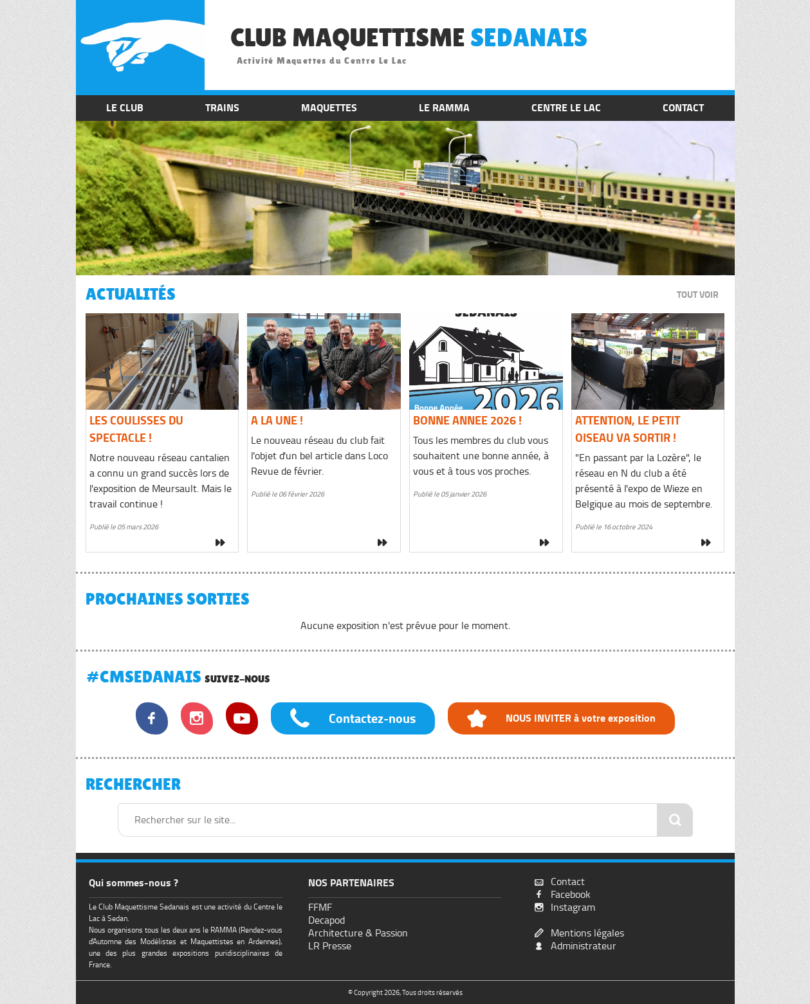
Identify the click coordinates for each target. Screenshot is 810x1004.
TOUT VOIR (698, 295)
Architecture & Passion (358, 933)
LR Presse (329, 945)
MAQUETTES (329, 107)
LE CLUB (124, 107)
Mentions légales (587, 933)
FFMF (320, 907)
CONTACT (683, 107)
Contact (568, 881)
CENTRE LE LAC (566, 107)
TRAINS (222, 107)
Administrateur (583, 945)
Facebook (571, 894)
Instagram (573, 907)
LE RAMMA (444, 107)
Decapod (326, 920)
